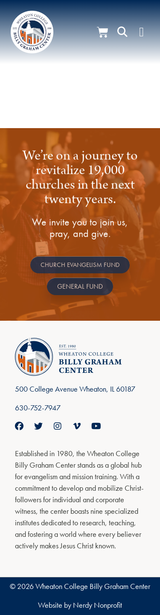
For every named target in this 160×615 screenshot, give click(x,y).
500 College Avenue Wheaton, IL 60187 (75, 389)
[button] (122, 32)
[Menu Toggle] (141, 32)
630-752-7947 (38, 408)
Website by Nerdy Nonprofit (80, 605)
